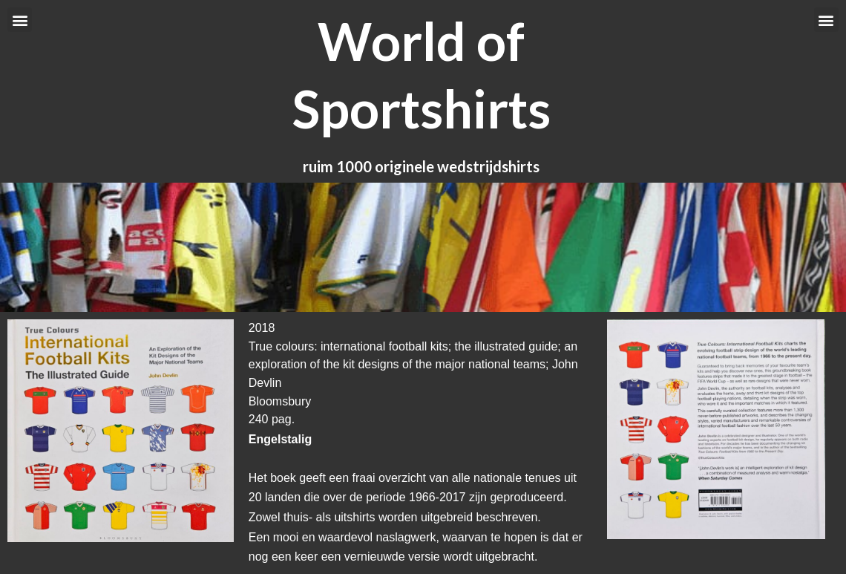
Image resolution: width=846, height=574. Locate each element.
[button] (19, 19)
